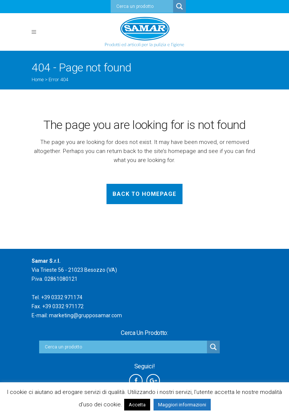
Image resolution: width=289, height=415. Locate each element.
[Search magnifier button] (179, 6)
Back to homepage (144, 194)
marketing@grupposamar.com (85, 315)
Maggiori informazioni (182, 404)
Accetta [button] (137, 404)
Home (38, 79)
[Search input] (143, 6)
